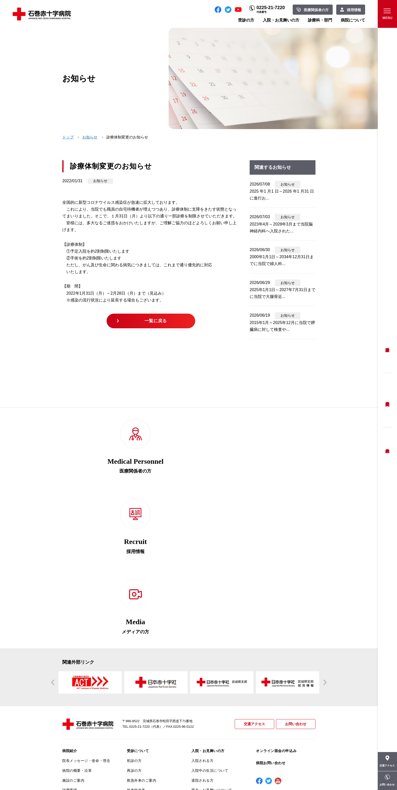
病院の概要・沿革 (77, 624)
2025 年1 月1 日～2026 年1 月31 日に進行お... (282, 194)
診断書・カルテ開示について (151, 708)
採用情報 (354, 10)
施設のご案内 (73, 634)
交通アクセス (252, 578)
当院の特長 (71, 664)
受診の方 (246, 20)
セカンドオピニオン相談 (147, 654)
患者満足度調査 (75, 693)
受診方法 (387, 346)
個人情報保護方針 (77, 683)
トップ (68, 137)
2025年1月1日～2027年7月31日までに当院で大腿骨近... (282, 293)
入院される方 (202, 615)
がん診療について (77, 716)
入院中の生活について (209, 624)
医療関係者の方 (316, 10)
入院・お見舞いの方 (281, 20)
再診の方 (134, 624)
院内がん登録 (73, 726)
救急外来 (387, 444)
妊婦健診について (141, 674)
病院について (353, 20)
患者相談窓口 (138, 664)
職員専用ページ (299, 775)
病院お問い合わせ (270, 617)
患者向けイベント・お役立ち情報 (86, 748)
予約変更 (387, 400)
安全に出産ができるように (149, 683)
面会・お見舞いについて (211, 644)
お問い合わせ (295, 578)
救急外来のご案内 (141, 634)
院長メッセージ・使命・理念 (86, 615)
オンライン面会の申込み (276, 605)
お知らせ (89, 137)
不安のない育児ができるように (151, 695)
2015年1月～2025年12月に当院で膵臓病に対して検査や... (282, 326)
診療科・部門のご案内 (209, 657)
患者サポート (138, 718)
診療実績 (69, 644)
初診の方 (134, 615)
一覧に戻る (156, 321)
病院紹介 (69, 605)
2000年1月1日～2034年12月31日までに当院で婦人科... (282, 260)
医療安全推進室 (75, 703)
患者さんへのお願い (78, 654)
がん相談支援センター (80, 736)
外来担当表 (136, 644)
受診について (138, 605)
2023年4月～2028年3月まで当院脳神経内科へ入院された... (281, 227)
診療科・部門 (320, 20)
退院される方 (202, 634)
